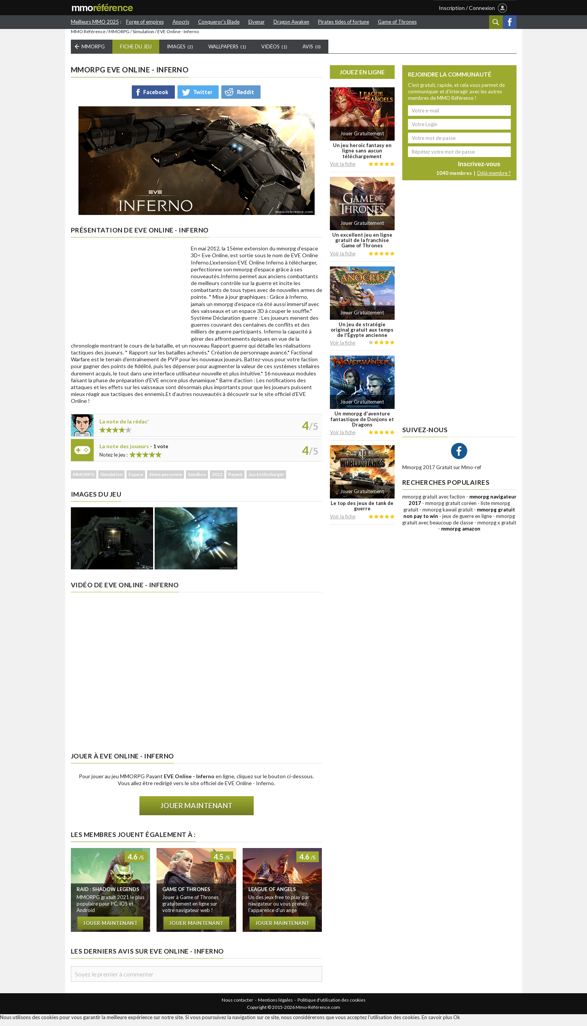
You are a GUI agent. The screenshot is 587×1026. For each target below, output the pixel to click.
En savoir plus (437, 1023)
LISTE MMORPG (182, 8)
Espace (135, 480)
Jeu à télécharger (266, 480)
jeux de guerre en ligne (467, 521)
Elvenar (256, 22)
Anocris (181, 22)
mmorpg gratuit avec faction (433, 502)
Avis (311, 52)
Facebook (510, 22)
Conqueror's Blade (219, 22)
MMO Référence (88, 37)
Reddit (245, 97)
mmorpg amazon (460, 534)
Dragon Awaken (291, 22)
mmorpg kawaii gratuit (447, 515)
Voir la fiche (342, 169)
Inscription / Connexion (467, 8)
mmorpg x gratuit (496, 528)
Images (180, 52)
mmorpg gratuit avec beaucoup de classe (458, 524)
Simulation (143, 37)
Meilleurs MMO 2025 (95, 22)
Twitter (202, 97)
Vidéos (274, 52)
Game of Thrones (397, 22)
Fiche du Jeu (136, 52)
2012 (217, 480)
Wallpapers (227, 52)
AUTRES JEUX (307, 8)
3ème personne (165, 480)
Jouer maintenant (196, 811)
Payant (235, 480)
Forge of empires (145, 22)
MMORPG (119, 37)
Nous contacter (237, 1005)
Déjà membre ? (494, 179)
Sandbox (197, 480)
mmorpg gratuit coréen (451, 508)
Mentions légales (275, 1005)
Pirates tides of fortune (343, 22)
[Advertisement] (128, 298)
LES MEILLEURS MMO (246, 8)
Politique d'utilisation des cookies (331, 1005)
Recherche (496, 22)
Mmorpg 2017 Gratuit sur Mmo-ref (441, 473)
